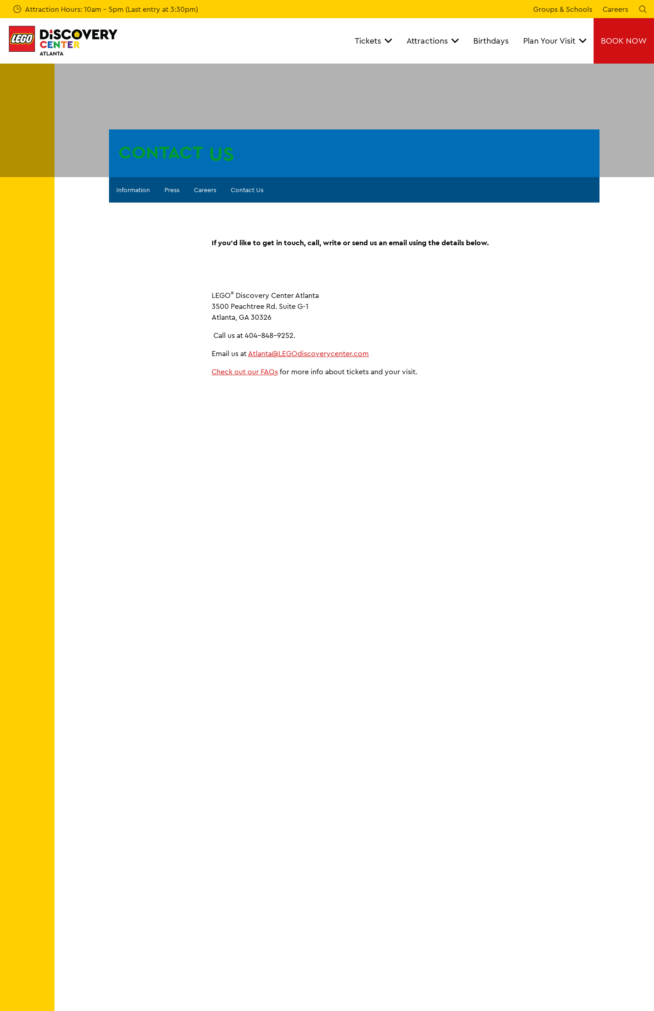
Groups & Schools (562, 9)
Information (133, 190)
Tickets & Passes (88, 862)
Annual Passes (85, 878)
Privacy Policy (534, 909)
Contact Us (247, 190)
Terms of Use (532, 893)
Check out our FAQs (245, 371)
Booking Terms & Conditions (558, 862)
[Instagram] (638, 970)
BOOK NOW (624, 40)
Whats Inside (83, 909)
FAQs (220, 862)
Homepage (76, 815)
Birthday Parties (88, 893)
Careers (615, 9)
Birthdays (491, 40)
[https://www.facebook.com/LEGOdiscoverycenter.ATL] (615, 970)
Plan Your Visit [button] (554, 40)
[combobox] (173, 741)
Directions (379, 878)
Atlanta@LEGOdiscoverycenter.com (308, 353)
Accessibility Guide (394, 893)
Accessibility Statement (251, 925)
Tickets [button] (373, 40)
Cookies (524, 878)
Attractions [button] (432, 40)
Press (171, 190)
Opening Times (386, 862)
